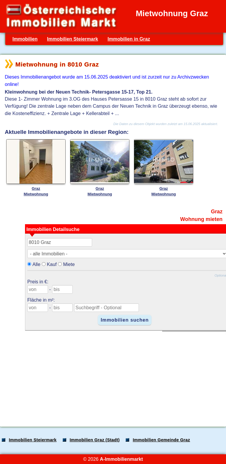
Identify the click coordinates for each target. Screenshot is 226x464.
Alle (36, 264)
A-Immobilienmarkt (121, 459)
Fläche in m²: (41, 299)
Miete (69, 264)
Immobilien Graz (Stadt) (95, 440)
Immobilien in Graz (128, 38)
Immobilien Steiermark (72, 38)
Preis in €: (38, 281)
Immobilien (24, 38)
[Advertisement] (112, 376)
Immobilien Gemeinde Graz (161, 440)
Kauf (51, 264)
